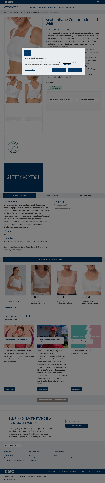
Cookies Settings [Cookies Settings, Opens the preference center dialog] (30, 70)
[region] (53, 61)
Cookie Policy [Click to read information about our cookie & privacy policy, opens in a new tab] (67, 64)
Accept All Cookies (74, 70)
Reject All (59, 70)
